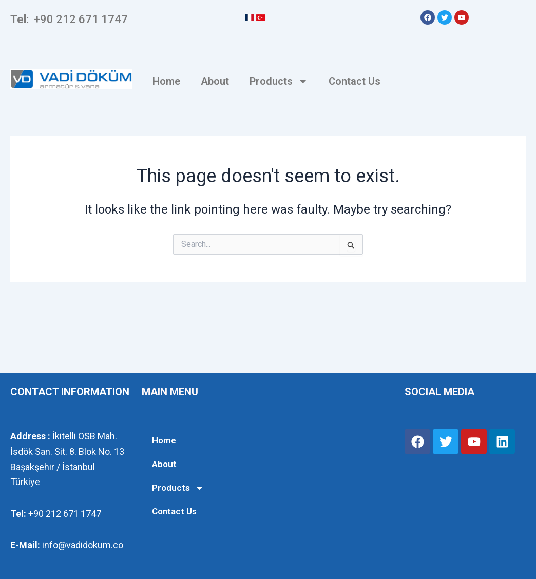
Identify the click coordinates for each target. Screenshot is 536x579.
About (215, 81)
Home (166, 81)
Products (279, 81)
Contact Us (354, 81)
